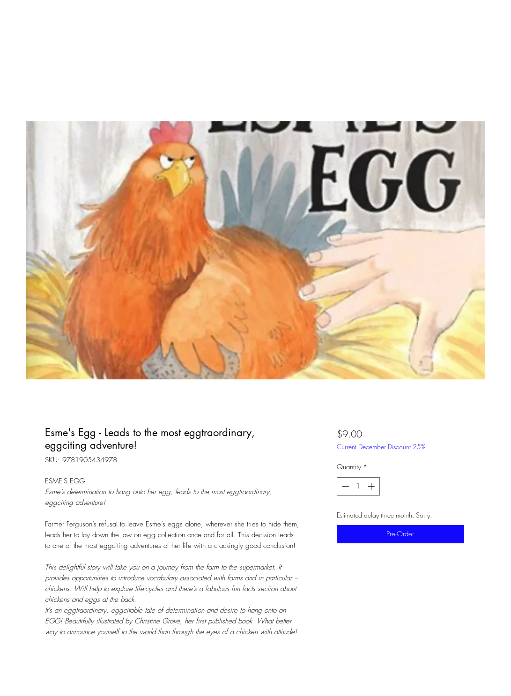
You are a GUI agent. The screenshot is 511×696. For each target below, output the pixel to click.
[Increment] (372, 486)
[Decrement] (344, 486)
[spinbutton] (358, 486)
